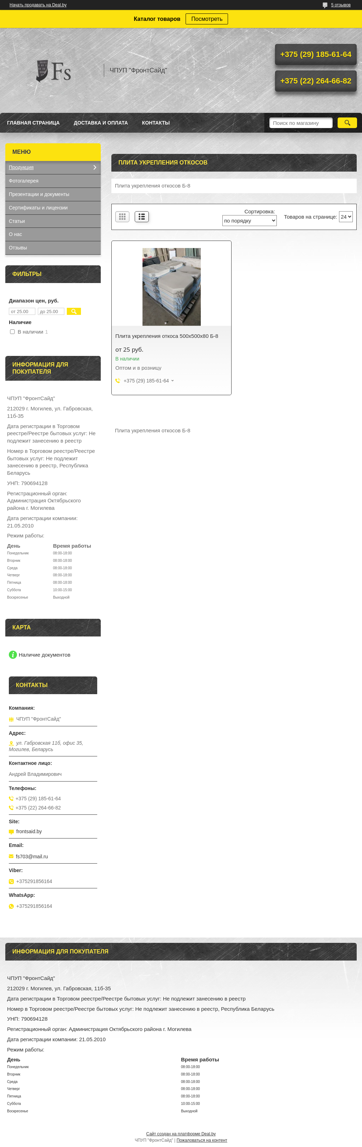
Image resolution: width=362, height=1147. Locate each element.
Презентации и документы (39, 194)
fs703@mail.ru (32, 856)
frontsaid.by (29, 831)
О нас (15, 234)
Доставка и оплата (101, 123)
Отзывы (18, 247)
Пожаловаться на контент (201, 1140)
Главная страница (33, 123)
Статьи (17, 221)
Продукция (21, 167)
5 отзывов (341, 4)
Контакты (156, 123)
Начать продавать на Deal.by (38, 4)
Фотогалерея (24, 181)
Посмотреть (206, 19)
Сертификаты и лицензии (38, 208)
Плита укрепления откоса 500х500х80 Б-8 (166, 336)
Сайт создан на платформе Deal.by (181, 1133)
